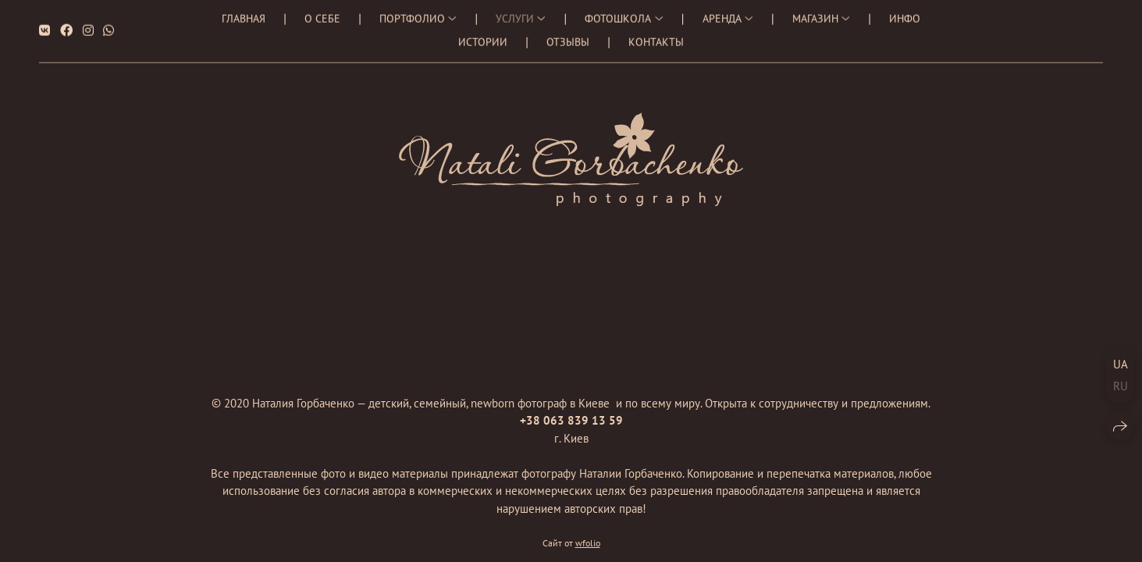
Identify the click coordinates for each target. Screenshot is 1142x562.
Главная (243, 15)
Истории (482, 38)
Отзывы (567, 38)
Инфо (904, 15)
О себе (322, 15)
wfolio (587, 544)
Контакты (656, 38)
